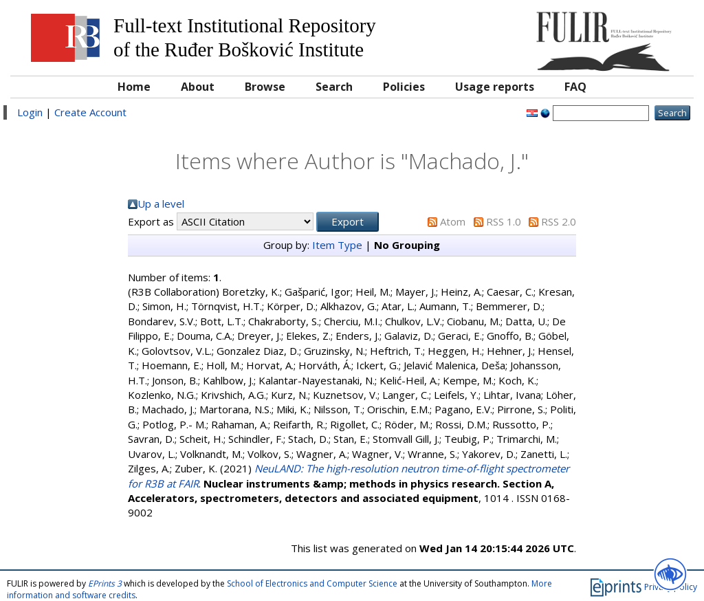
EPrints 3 (105, 583)
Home (134, 86)
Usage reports (494, 86)
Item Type (337, 245)
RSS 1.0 (503, 221)
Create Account (90, 112)
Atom (452, 221)
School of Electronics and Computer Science (312, 583)
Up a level (161, 203)
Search (334, 86)
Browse (265, 86)
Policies (404, 86)
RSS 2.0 (558, 221)
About (197, 86)
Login (30, 112)
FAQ (575, 86)
